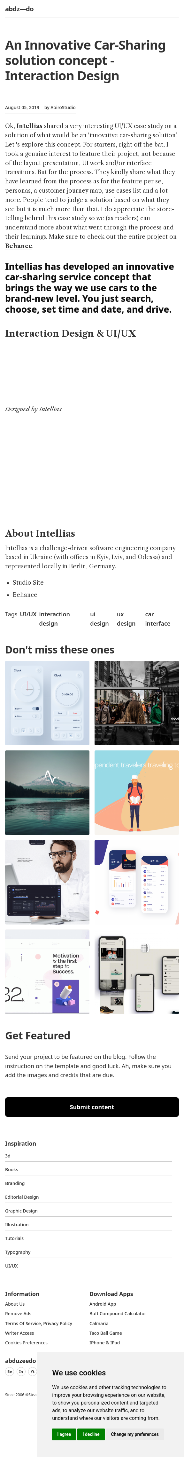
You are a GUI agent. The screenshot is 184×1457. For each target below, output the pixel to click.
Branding (15, 1183)
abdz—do (19, 8)
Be (9, 1371)
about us (15, 1304)
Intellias (29, 126)
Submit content (92, 1107)
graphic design (21, 1211)
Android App (102, 1304)
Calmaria (99, 1323)
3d (8, 1156)
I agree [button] (64, 1434)
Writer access (19, 1333)
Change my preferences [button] (135, 1434)
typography (17, 1252)
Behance (18, 246)
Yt (32, 1371)
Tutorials (14, 1238)
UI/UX (28, 614)
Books (11, 1169)
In (21, 1371)
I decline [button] (90, 1434)
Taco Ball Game (105, 1333)
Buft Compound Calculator (117, 1313)
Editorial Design (22, 1197)
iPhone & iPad (104, 1343)
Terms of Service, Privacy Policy (38, 1323)
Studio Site (28, 582)
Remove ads (18, 1313)
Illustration (17, 1224)
